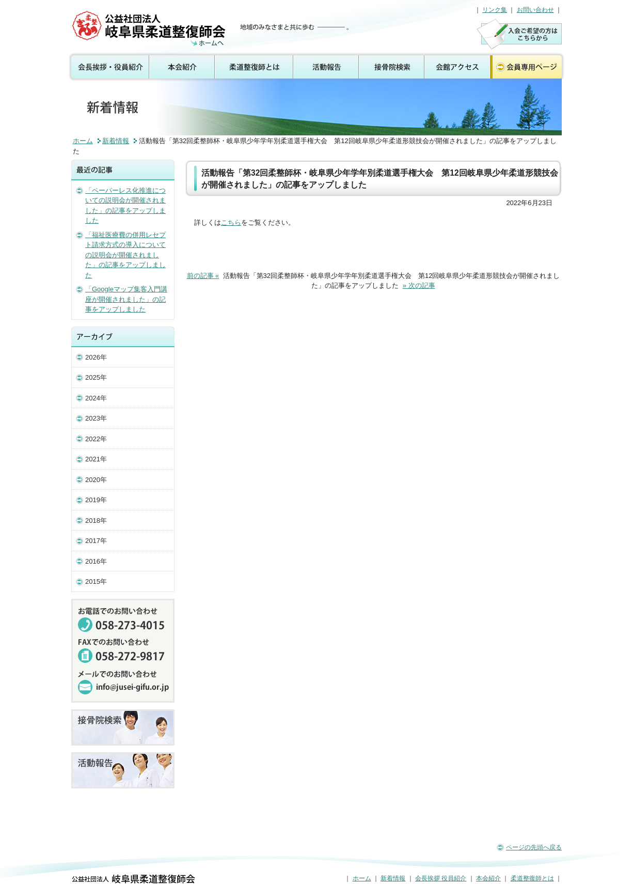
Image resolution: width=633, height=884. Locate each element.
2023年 (96, 418)
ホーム (83, 141)
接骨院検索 (392, 67)
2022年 (96, 439)
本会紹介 (182, 67)
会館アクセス (457, 67)
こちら (231, 222)
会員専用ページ (528, 67)
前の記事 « (203, 276)
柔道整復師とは (254, 67)
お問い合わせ (535, 9)
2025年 (96, 377)
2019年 (96, 500)
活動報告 (326, 67)
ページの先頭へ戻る (534, 847)
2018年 (96, 520)
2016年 (96, 561)
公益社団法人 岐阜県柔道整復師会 (150, 28)
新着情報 (115, 141)
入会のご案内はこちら (519, 34)
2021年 (96, 459)
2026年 (96, 357)
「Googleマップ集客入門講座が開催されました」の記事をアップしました (126, 299)
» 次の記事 (419, 285)
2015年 (96, 581)
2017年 (96, 541)
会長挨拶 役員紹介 (108, 67)
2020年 (96, 480)
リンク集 (494, 9)
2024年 (96, 398)
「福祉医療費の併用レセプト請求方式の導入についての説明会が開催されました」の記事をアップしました (125, 255)
